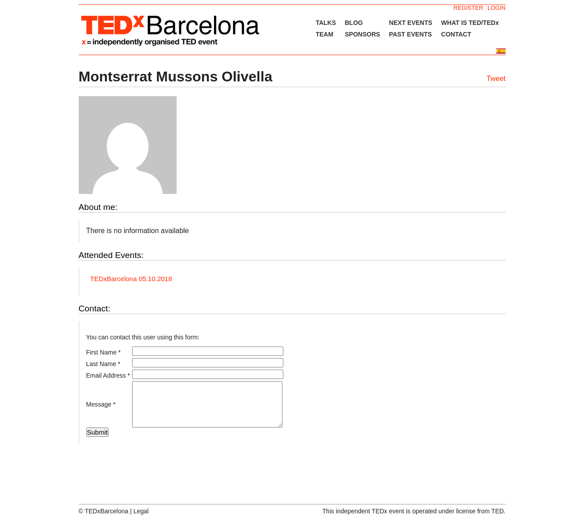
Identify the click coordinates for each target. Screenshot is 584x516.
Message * (101, 404)
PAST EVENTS (410, 34)
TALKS (326, 22)
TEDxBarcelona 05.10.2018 (131, 278)
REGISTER (468, 7)
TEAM (325, 34)
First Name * (103, 352)
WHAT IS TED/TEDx (470, 22)
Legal (141, 511)
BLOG (353, 22)
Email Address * (108, 375)
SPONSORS (362, 34)
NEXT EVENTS (410, 22)
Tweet (496, 78)
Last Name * (103, 363)
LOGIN (496, 7)
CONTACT (456, 34)
